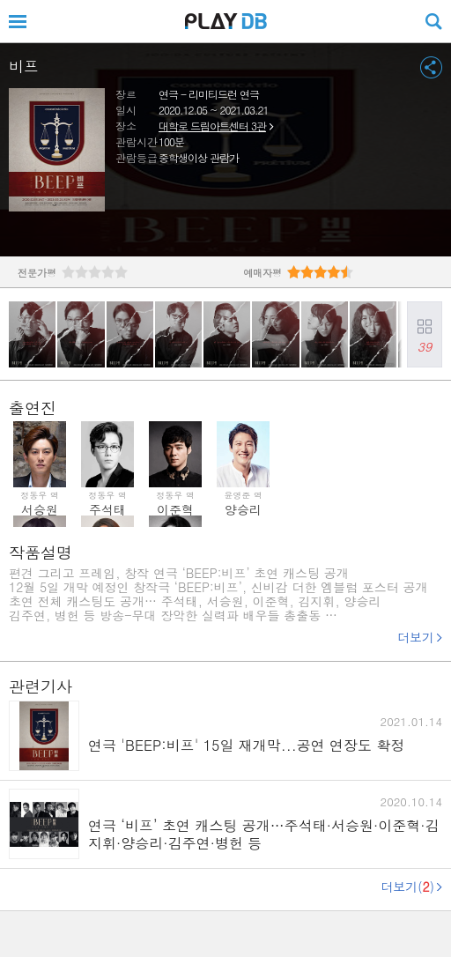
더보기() (407, 886)
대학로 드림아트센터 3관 (212, 125)
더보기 (415, 637)
